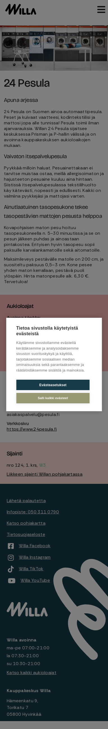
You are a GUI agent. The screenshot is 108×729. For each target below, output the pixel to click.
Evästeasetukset (52, 385)
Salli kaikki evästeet (53, 398)
